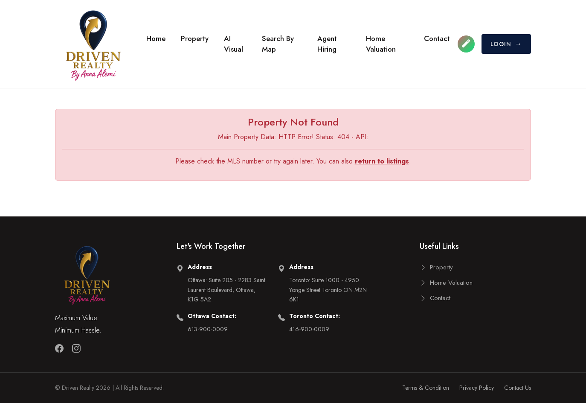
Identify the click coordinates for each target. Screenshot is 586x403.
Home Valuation (381, 44)
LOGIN (506, 44)
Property (195, 38)
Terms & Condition (425, 387)
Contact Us (517, 387)
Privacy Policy (476, 387)
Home (155, 38)
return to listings (382, 161)
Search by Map (278, 44)
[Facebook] (59, 348)
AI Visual (233, 44)
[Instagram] (76, 348)
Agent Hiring (327, 44)
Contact (437, 38)
